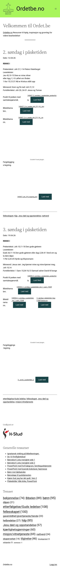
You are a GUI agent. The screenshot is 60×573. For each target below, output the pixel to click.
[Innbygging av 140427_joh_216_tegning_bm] (37, 159)
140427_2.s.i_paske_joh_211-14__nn (30, 118)
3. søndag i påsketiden (25, 229)
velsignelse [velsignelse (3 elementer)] (8, 542)
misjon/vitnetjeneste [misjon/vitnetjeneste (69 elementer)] (19, 534)
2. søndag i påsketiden (25, 52)
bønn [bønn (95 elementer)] (49, 498)
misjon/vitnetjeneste (24, 402)
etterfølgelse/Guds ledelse (14, 399)
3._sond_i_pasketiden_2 (26, 380)
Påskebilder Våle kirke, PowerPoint (22, 481)
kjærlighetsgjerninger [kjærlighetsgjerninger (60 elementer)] (19, 529)
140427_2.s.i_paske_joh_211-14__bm (31, 107)
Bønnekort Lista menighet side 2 (21, 463)
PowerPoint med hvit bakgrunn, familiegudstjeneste (29, 466)
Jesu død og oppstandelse (29, 216)
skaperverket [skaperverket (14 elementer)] (11, 539)
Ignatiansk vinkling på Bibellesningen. (23, 453)
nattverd (45, 216)
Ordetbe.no (30, 8)
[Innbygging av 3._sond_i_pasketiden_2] (37, 342)
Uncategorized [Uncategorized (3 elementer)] (44, 539)
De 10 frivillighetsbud (16, 457)
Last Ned (37, 100)
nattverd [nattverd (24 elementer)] (43, 534)
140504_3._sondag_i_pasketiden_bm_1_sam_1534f (34, 287)
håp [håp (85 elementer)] (27, 520)
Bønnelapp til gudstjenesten (19, 475)
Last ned (26, 111)
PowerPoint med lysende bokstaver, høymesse (27, 469)
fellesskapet (8, 216)
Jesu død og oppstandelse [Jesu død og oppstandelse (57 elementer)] (22, 525)
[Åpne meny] (55, 8)
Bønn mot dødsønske (16, 472)
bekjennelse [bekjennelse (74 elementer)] (14, 498)
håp (15, 216)
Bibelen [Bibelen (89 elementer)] (34, 498)
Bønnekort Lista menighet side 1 (21, 460)
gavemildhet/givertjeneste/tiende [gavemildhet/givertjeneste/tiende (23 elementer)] (23, 516)
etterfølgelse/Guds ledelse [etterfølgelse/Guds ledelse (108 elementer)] (25, 506)
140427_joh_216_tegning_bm (27, 197)
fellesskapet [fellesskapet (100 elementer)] (15, 511)
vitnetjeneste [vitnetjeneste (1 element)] (18, 542)
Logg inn (53, 564)
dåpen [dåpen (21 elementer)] (8, 502)
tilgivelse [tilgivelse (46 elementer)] (29, 538)
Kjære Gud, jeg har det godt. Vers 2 (22, 478)
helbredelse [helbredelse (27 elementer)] (12, 521)
